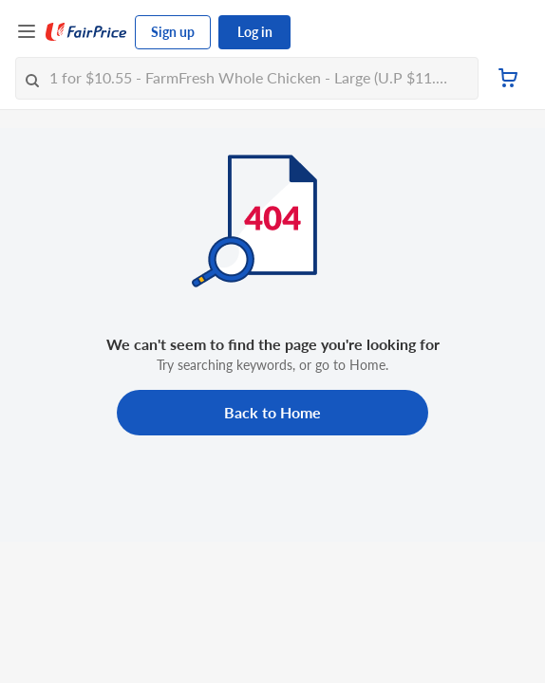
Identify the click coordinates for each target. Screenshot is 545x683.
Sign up (173, 32)
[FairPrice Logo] (86, 32)
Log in (254, 32)
